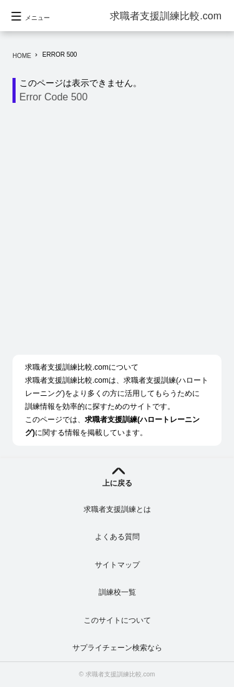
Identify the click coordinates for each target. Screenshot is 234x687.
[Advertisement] (117, 232)
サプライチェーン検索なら (117, 647)
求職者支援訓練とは (117, 509)
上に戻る (117, 483)
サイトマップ (117, 564)
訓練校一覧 (117, 592)
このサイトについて (117, 620)
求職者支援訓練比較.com (166, 16)
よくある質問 (117, 536)
